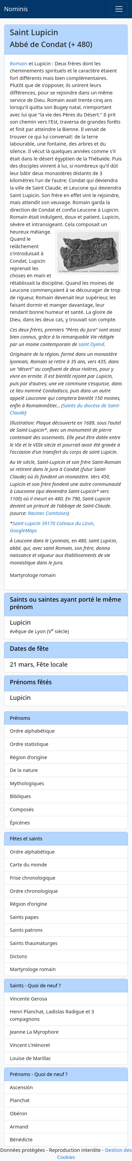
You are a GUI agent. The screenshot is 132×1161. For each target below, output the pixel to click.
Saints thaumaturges (34, 943)
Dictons (18, 956)
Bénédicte (21, 1139)
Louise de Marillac (30, 1058)
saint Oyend (91, 344)
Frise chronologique (32, 878)
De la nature (24, 770)
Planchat (19, 1100)
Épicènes (20, 822)
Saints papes (24, 917)
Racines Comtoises (47, 513)
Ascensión (21, 1087)
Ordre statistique (29, 744)
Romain (18, 63)
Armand (19, 1126)
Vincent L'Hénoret (30, 1045)
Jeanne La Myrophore (34, 1032)
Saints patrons (26, 930)
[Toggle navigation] (119, 9)
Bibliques (20, 796)
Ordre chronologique (34, 891)
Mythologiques (27, 783)
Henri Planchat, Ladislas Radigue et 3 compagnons (52, 1015)
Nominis (16, 9)
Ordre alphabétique (32, 731)
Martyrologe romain (33, 969)
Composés (22, 809)
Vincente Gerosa (28, 998)
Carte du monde (28, 864)
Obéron (18, 1113)
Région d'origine (28, 757)
